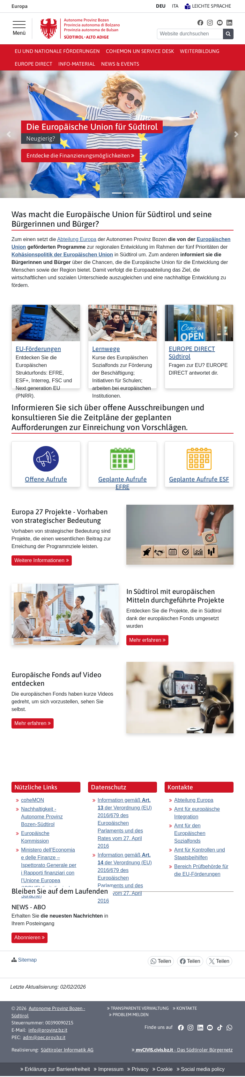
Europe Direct (33, 64)
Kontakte (185, 1008)
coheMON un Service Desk (140, 51)
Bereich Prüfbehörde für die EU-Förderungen (201, 870)
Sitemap (27, 960)
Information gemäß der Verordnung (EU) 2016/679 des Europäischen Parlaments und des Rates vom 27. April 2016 (125, 823)
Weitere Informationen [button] (41, 560)
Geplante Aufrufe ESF (199, 479)
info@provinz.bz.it (47, 1030)
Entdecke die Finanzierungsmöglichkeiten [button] (80, 155)
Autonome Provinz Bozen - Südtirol (48, 1012)
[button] (200, 22)
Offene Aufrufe (46, 479)
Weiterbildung (199, 51)
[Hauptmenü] (19, 28)
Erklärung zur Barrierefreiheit (55, 1069)
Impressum (108, 1069)
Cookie (162, 1069)
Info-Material (76, 64)
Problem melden (129, 1014)
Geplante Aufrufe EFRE (122, 482)
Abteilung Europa (76, 239)
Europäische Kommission (35, 837)
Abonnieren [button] (29, 937)
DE (161, 6)
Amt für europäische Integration (197, 812)
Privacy (137, 1069)
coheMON (32, 800)
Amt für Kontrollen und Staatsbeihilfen (199, 853)
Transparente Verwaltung (138, 1008)
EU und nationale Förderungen (57, 51)
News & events (120, 64)
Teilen (161, 961)
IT (175, 6)
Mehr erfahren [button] (147, 640)
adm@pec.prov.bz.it (44, 1037)
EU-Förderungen (38, 348)
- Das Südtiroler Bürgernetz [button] (182, 1049)
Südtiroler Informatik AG (67, 1049)
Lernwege (106, 348)
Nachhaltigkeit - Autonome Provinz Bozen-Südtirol (42, 816)
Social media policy (201, 1069)
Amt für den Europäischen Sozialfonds (189, 833)
